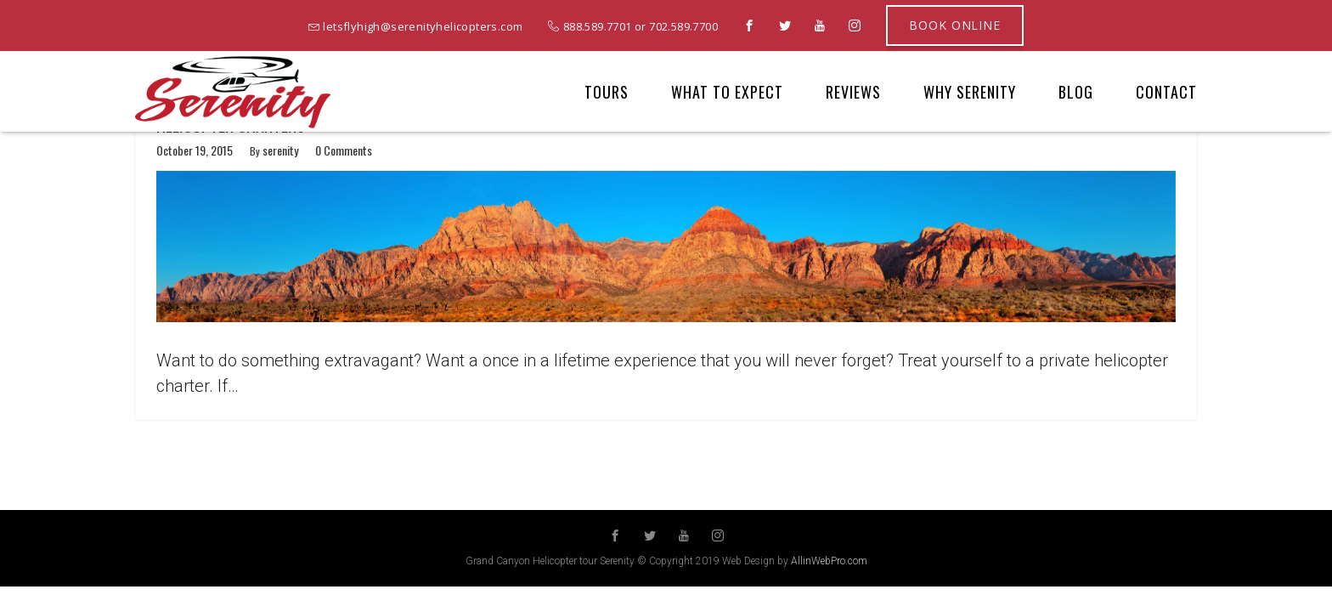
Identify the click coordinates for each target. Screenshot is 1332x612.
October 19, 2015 (194, 150)
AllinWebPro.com (829, 561)
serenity (280, 150)
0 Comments (343, 150)
